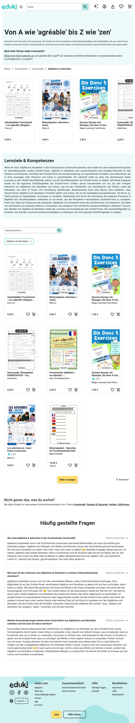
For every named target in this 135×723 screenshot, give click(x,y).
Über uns (39, 691)
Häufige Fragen (99, 687)
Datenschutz (118, 694)
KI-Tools (38, 705)
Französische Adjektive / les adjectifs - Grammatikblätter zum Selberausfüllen (62, 374)
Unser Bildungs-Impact (45, 694)
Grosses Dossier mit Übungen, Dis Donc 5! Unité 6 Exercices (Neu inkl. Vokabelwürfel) (94, 124)
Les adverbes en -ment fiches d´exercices (19, 449)
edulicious (122, 128)
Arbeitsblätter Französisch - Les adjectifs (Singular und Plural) (18, 124)
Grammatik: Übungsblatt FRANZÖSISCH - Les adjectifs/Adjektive (20, 374)
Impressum (117, 687)
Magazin (39, 687)
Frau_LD (8, 128)
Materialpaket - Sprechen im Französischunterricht (62, 449)
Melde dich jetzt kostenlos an (19, 55)
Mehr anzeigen (67, 479)
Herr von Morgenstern (59, 378)
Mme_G (45, 128)
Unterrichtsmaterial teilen (74, 687)
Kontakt (95, 691)
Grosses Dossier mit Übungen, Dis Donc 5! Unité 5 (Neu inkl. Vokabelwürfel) (106, 374)
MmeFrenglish (56, 454)
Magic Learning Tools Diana (92, 128)
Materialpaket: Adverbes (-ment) (56, 124)
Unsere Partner (69, 691)
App (36, 701)
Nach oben (122, 479)
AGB (114, 691)
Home (7, 68)
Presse (38, 698)
